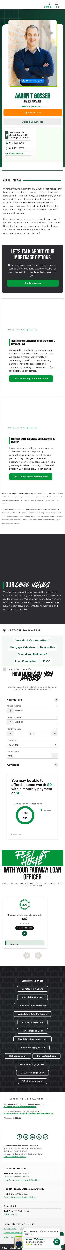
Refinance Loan (17, 1056)
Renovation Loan (46, 1056)
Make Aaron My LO (34, 81)
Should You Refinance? (32, 654)
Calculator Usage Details (22, 669)
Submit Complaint (12, 1214)
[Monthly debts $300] (32, 733)
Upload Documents (32, 122)
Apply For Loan (33, 112)
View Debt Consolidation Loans (31, 476)
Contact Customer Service (16, 1177)
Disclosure (16, 834)
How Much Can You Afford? (32, 640)
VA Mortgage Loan (32, 1081)
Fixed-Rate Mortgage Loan (32, 1039)
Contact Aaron (33, 283)
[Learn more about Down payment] (57, 717)
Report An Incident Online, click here (21, 1197)
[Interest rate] (29, 755)
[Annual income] (36, 710)
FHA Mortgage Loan (32, 1031)
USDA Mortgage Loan (32, 1072)
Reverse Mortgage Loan (32, 1064)
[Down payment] (36, 722)
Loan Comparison (26, 661)
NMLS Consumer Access (15, 1157)
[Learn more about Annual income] (57, 706)
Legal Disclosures (43, 1228)
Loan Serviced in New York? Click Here (22, 1180)
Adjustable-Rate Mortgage (32, 1014)
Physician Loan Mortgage (32, 1005)
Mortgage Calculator (23, 647)
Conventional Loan (32, 1022)
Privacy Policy (9, 1228)
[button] (57, 4)
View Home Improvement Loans (31, 378)
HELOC (46, 661)
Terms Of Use (26, 1228)
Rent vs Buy (47, 647)
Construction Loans (32, 989)
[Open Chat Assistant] (56, 1241)
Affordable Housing (32, 997)
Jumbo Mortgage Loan (32, 1047)
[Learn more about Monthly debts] (57, 729)
